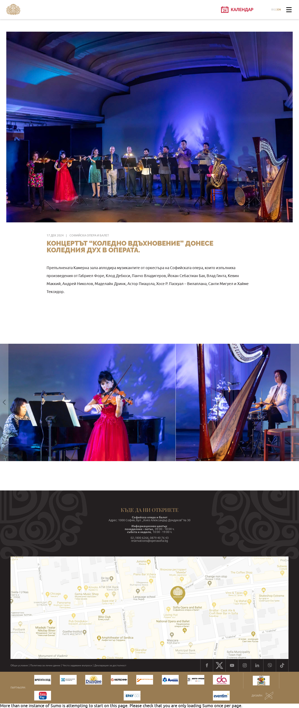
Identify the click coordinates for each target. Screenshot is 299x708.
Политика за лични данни (45, 665)
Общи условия (19, 665)
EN (279, 9)
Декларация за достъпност (110, 665)
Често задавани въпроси (77, 665)
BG (273, 9)
